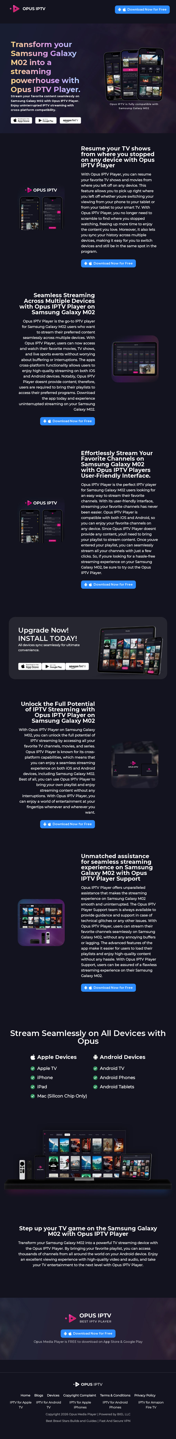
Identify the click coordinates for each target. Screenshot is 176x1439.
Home (25, 1395)
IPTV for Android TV (48, 1405)
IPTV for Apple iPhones (80, 1405)
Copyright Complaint (79, 1395)
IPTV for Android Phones (115, 1405)
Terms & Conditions (115, 1395)
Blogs (38, 1395)
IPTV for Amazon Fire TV (151, 1405)
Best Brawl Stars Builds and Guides (71, 1421)
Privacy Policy (144, 1395)
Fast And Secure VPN (114, 1421)
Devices (53, 1395)
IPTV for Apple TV (21, 1405)
